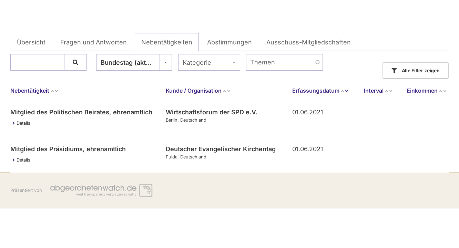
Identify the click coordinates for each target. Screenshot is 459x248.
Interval (378, 90)
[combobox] (134, 62)
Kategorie (197, 62)
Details (23, 123)
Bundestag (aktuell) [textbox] (130, 62)
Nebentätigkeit (34, 90)
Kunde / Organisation (198, 90)
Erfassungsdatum (320, 90)
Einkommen (427, 90)
